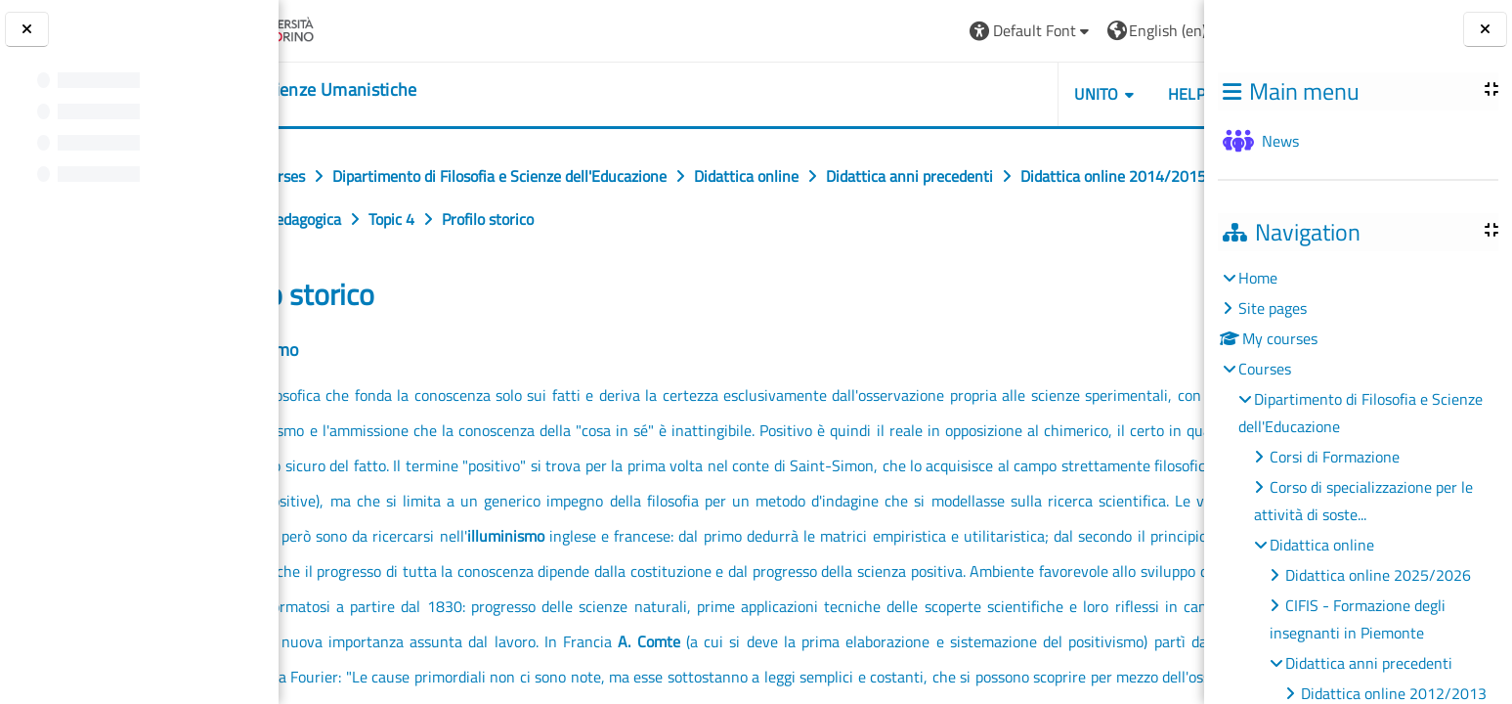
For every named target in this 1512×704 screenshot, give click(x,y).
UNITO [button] (979, 94)
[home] (399, 90)
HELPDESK (1087, 94)
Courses (1264, 368)
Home (1257, 277)
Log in (1154, 30)
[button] (913, 31)
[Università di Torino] (354, 28)
